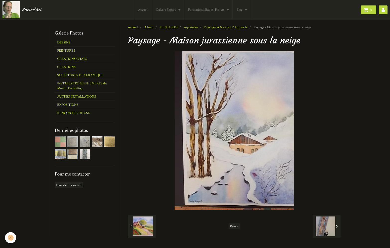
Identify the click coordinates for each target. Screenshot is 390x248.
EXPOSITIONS (67, 105)
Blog (240, 9)
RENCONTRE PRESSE (73, 113)
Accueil (143, 9)
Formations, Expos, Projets (206, 9)
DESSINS (63, 42)
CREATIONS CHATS (72, 59)
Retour (234, 226)
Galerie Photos (166, 9)
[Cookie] (10, 237)
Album (148, 27)
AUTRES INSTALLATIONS (76, 96)
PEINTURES (169, 27)
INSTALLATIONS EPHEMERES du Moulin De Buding (82, 86)
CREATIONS (66, 67)
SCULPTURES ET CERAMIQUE (80, 75)
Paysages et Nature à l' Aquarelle (225, 27)
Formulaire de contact (69, 185)
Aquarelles (191, 27)
